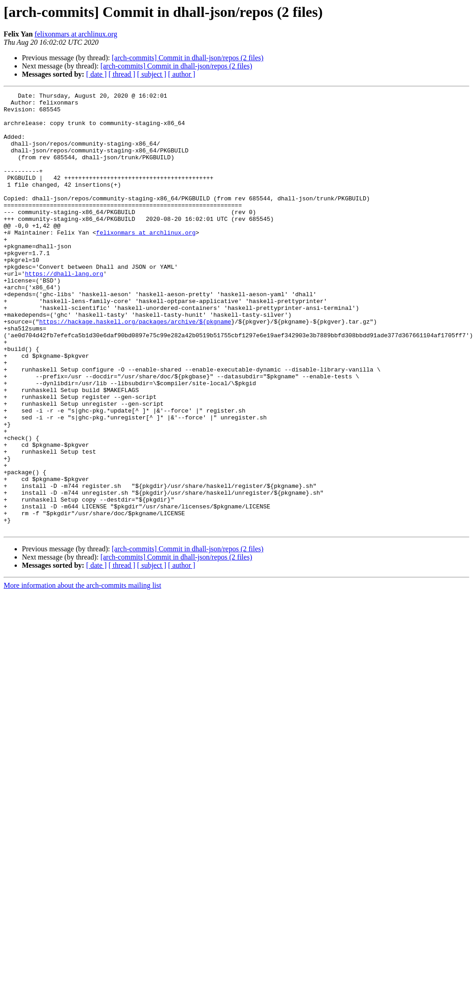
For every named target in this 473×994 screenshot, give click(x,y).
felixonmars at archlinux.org (76, 34)
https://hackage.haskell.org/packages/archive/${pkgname (135, 368)
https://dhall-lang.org (64, 310)
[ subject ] (151, 74)
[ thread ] (121, 74)
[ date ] (96, 74)
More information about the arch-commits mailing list (82, 673)
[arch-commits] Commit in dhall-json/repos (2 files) (187, 58)
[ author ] (181, 74)
